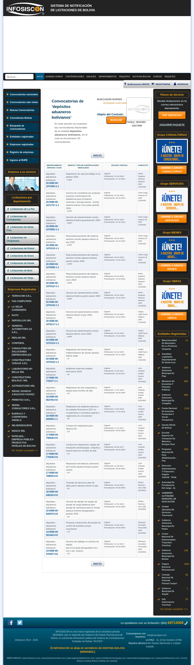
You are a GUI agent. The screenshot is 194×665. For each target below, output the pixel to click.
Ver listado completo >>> (174, 609)
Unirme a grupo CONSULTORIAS (172, 169)
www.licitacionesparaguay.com (140, 658)
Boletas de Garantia (108, 661)
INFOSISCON (61, 648)
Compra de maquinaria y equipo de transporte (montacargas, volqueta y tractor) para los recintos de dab (83, 447)
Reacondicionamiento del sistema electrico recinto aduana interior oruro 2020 (82, 277)
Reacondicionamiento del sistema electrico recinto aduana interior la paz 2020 (82, 239)
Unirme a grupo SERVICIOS (172, 218)
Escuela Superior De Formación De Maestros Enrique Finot (168, 438)
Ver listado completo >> (25, 450)
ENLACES (91, 76)
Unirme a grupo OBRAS (172, 316)
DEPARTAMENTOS (108, 76)
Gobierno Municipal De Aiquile (168, 591)
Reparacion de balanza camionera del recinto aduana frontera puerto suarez (82, 466)
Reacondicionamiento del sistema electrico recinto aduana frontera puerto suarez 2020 (82, 258)
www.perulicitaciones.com (167, 658)
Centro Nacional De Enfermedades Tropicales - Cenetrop (169, 539)
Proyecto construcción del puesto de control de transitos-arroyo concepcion (83, 525)
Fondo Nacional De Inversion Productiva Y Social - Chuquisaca (169, 414)
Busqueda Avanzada (114, 102)
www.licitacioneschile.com (53, 658)
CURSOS (157, 76)
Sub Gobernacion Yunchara (168, 602)
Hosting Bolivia (91, 661)
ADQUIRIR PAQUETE (172, 124)
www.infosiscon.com (31, 658)
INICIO (97, 155)
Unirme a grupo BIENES (172, 267)
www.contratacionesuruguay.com (111, 658)
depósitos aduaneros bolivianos (51, 177)
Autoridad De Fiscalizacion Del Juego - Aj (168, 485)
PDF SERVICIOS (172, 115)
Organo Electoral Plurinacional (168, 567)
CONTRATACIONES (74, 76)
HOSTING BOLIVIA (113, 648)
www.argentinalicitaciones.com (80, 658)
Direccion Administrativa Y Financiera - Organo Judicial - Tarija (169, 471)
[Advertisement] (97, 44)
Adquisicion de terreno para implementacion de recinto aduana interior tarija (82, 352)
